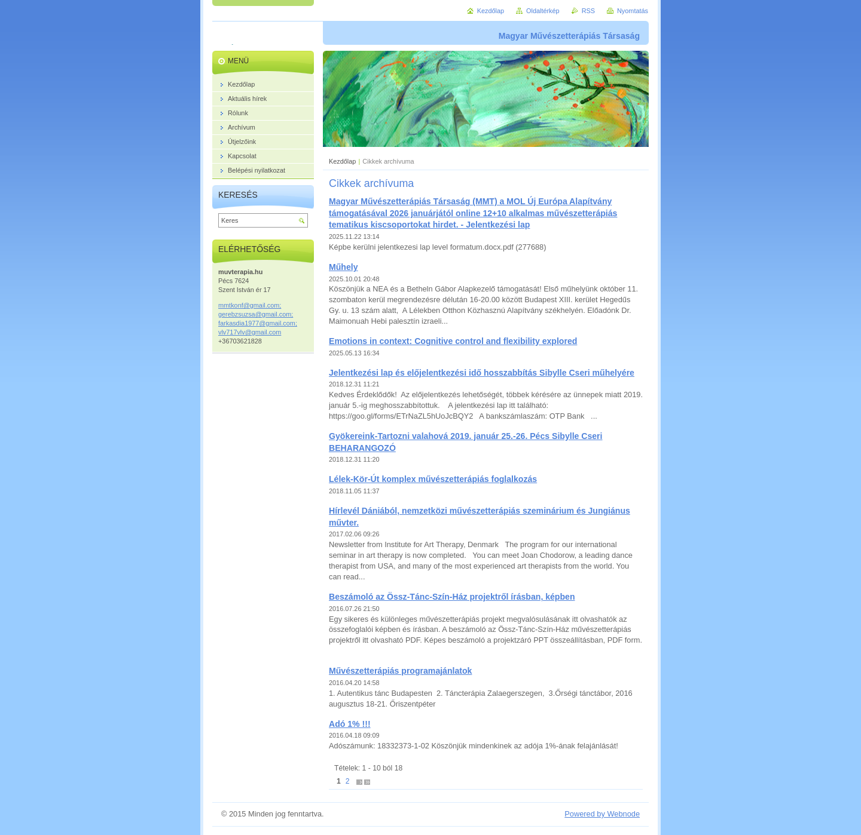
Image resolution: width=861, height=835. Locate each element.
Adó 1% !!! (350, 724)
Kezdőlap (342, 161)
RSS (588, 10)
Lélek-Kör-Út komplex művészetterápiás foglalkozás (433, 479)
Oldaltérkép (543, 10)
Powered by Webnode (602, 813)
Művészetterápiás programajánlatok (400, 671)
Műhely (343, 267)
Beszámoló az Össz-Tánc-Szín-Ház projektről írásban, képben (452, 596)
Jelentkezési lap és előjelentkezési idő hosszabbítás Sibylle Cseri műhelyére (481, 372)
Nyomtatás (632, 10)
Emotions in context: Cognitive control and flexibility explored (453, 341)
